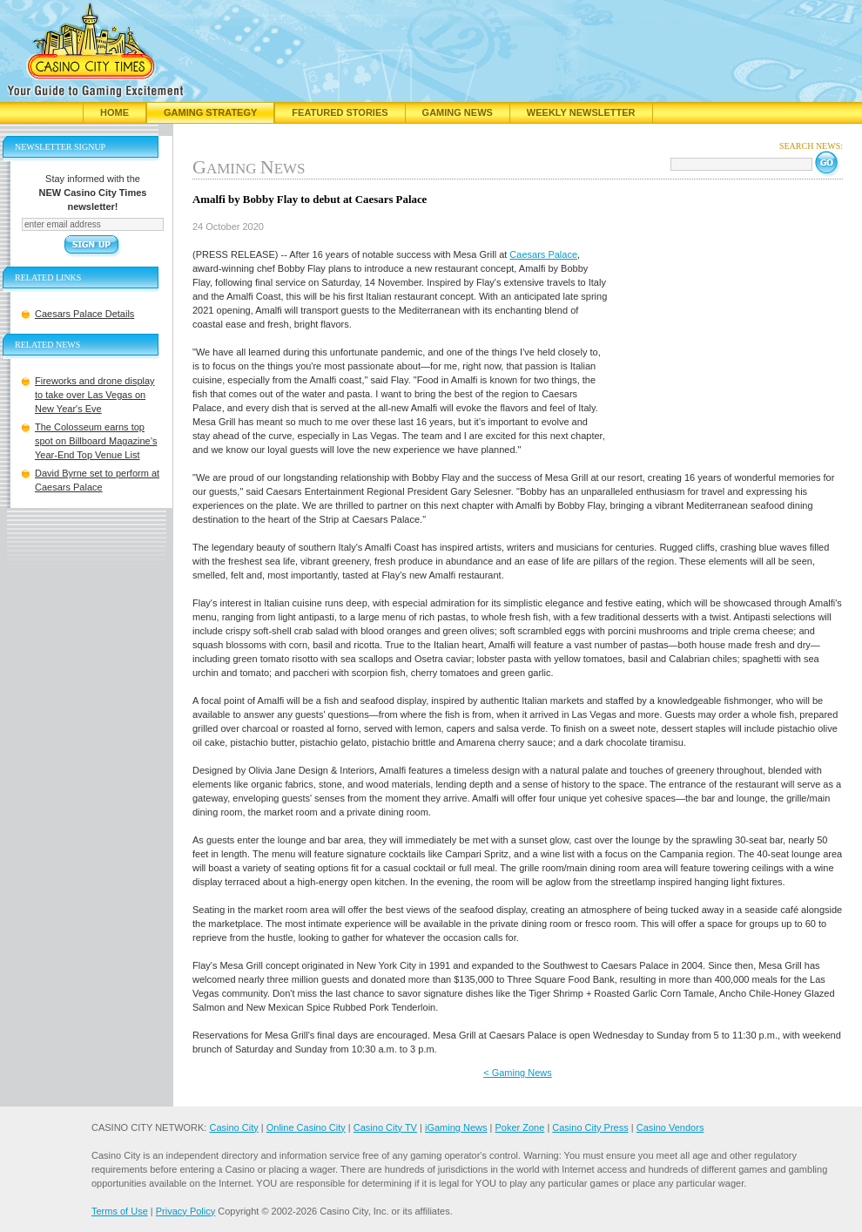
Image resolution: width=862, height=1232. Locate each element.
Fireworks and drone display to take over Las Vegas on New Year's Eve (95, 395)
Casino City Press (590, 1127)
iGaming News (456, 1127)
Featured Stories (339, 112)
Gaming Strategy (210, 112)
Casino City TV (385, 1127)
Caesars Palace (543, 254)
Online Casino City (306, 1127)
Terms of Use (119, 1211)
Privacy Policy (185, 1211)
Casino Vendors (670, 1127)
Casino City (233, 1127)
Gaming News (457, 112)
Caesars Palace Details (84, 313)
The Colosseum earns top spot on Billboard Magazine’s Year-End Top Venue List (96, 441)
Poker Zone (519, 1127)
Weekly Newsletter (581, 112)
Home (114, 112)
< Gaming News (517, 1072)
